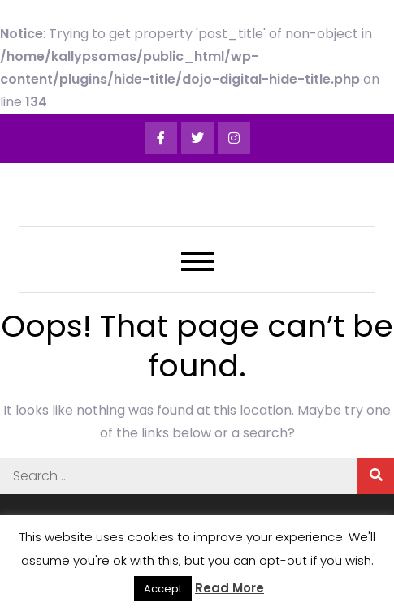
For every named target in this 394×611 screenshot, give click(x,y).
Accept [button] (163, 588)
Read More (229, 587)
